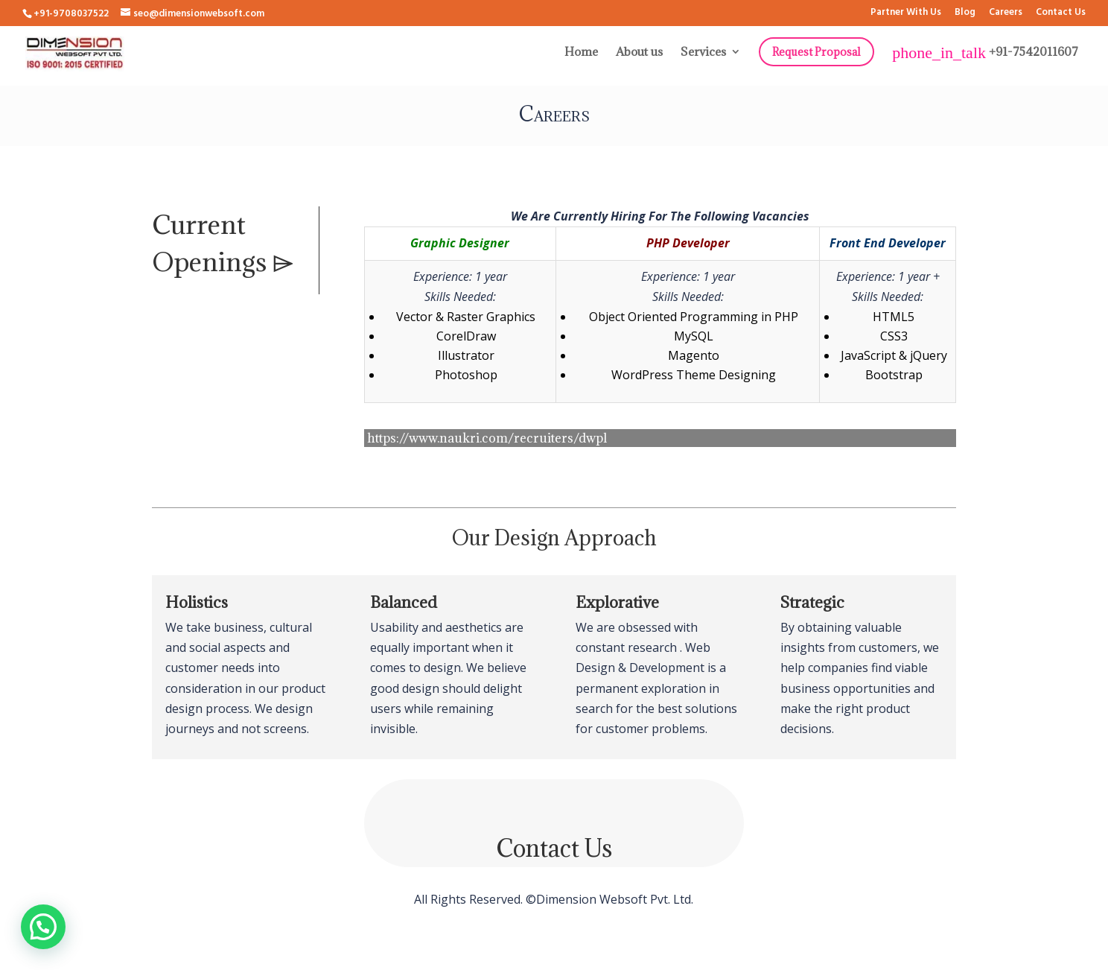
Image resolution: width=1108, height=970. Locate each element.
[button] (43, 926)
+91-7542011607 (985, 53)
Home (581, 52)
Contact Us (1061, 13)
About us (639, 52)
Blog (965, 13)
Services (703, 52)
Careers (1005, 13)
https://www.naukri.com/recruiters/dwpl (487, 438)
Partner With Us (905, 13)
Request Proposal (816, 52)
